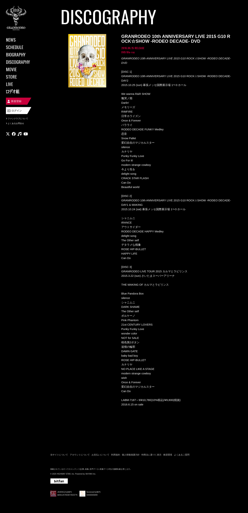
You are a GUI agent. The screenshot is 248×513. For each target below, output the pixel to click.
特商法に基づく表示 (151, 454)
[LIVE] (22, 84)
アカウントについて (80, 454)
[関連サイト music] (19, 134)
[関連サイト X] (8, 134)
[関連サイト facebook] (14, 134)
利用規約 (115, 454)
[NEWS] (22, 39)
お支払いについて (100, 454)
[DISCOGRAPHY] (22, 62)
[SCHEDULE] (22, 47)
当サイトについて (59, 454)
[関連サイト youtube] (25, 134)
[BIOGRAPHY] (22, 54)
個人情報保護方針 (131, 454)
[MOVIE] (22, 69)
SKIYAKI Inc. (90, 474)
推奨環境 (167, 454)
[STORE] (22, 76)
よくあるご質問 (181, 454)
